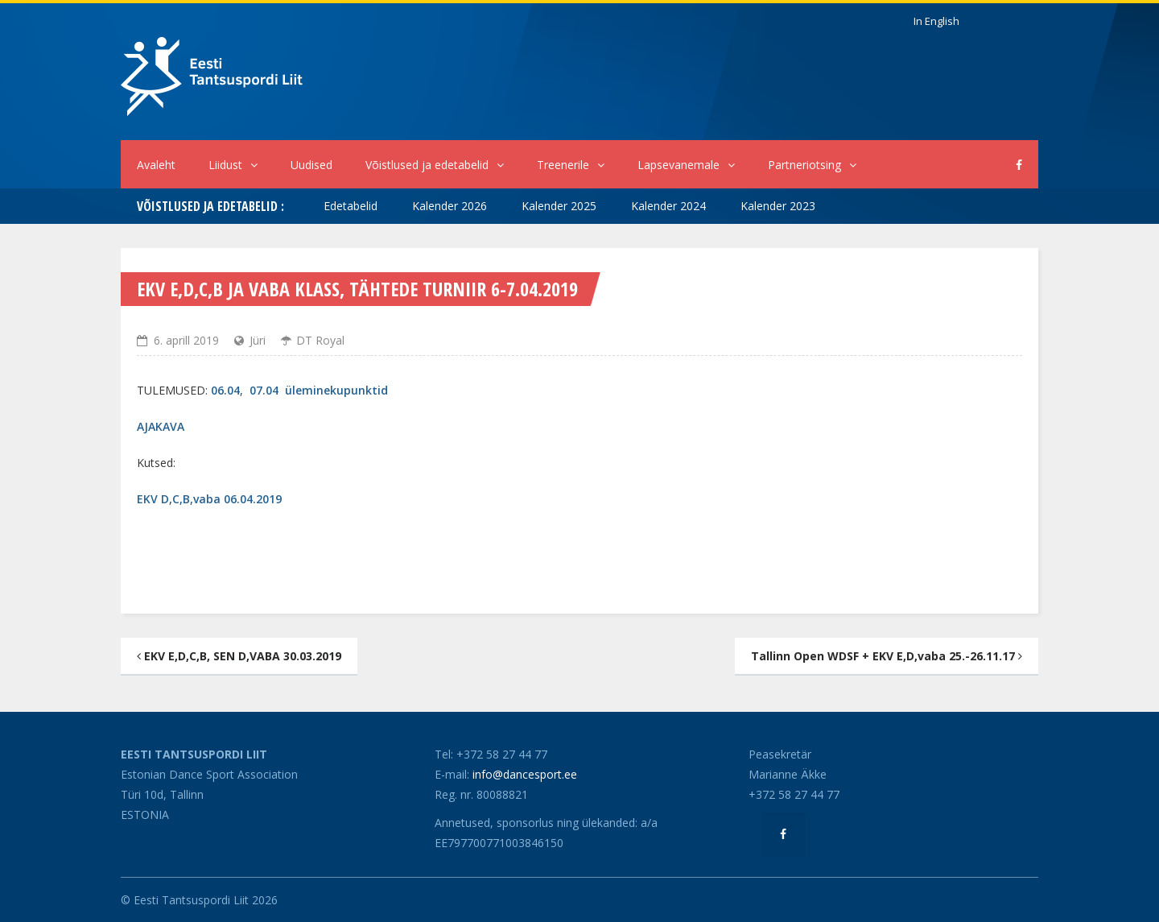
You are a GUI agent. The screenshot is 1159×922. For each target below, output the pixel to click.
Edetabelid (350, 205)
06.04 (225, 390)
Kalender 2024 (668, 205)
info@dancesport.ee (524, 774)
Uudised (311, 164)
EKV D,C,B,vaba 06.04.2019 (209, 498)
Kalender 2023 (777, 205)
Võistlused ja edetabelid (434, 164)
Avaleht (156, 164)
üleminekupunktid (336, 390)
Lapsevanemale (686, 164)
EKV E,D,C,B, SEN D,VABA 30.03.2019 (239, 656)
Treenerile (570, 164)
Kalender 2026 (449, 205)
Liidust (233, 164)
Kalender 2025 (559, 205)
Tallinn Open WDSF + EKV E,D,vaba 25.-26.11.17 (886, 656)
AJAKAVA (160, 426)
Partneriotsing (812, 164)
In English (936, 21)
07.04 (264, 390)
